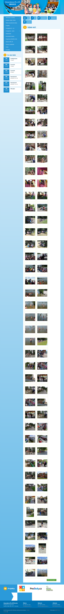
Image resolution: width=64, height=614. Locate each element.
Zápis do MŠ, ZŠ (9, 41)
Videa (7, 47)
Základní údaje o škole (11, 20)
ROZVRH (26, 22)
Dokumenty (8, 33)
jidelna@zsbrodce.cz (56, 606)
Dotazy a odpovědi (10, 44)
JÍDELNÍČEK (41, 18)
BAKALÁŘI (51, 18)
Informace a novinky (10, 17)
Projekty (8, 25)
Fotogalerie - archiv (10, 31)
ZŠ (33, 18)
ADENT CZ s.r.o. (57, 610)
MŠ (26, 18)
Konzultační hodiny (10, 36)
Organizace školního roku (11, 39)
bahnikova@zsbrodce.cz (43, 606)
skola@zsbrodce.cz (27, 606)
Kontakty (8, 49)
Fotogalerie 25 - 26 (10, 28)
